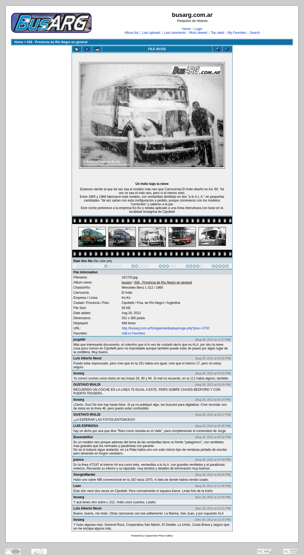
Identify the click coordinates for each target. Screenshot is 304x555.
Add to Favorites (133, 333)
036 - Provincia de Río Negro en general (57, 42)
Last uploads (151, 33)
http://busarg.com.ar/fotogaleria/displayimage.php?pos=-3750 (165, 328)
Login (198, 29)
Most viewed (198, 33)
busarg (126, 282)
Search (255, 33)
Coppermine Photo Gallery (158, 535)
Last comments (175, 33)
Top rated (217, 33)
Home (186, 29)
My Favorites (237, 33)
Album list (131, 33)
